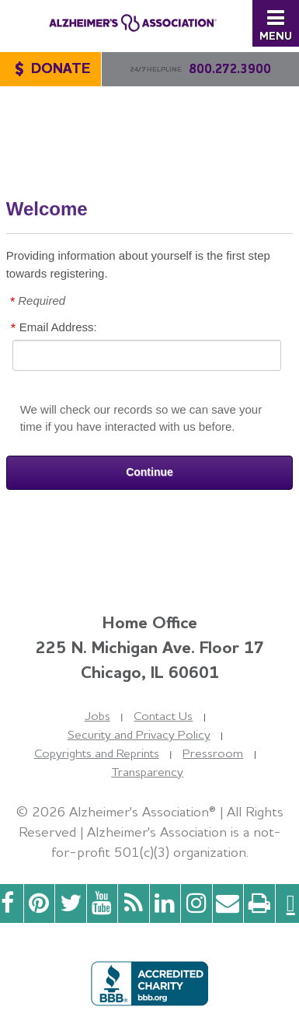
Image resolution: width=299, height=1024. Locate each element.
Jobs (97, 715)
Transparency (147, 771)
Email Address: (58, 327)
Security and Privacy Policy (139, 734)
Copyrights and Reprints (96, 753)
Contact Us (163, 715)
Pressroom (213, 753)
